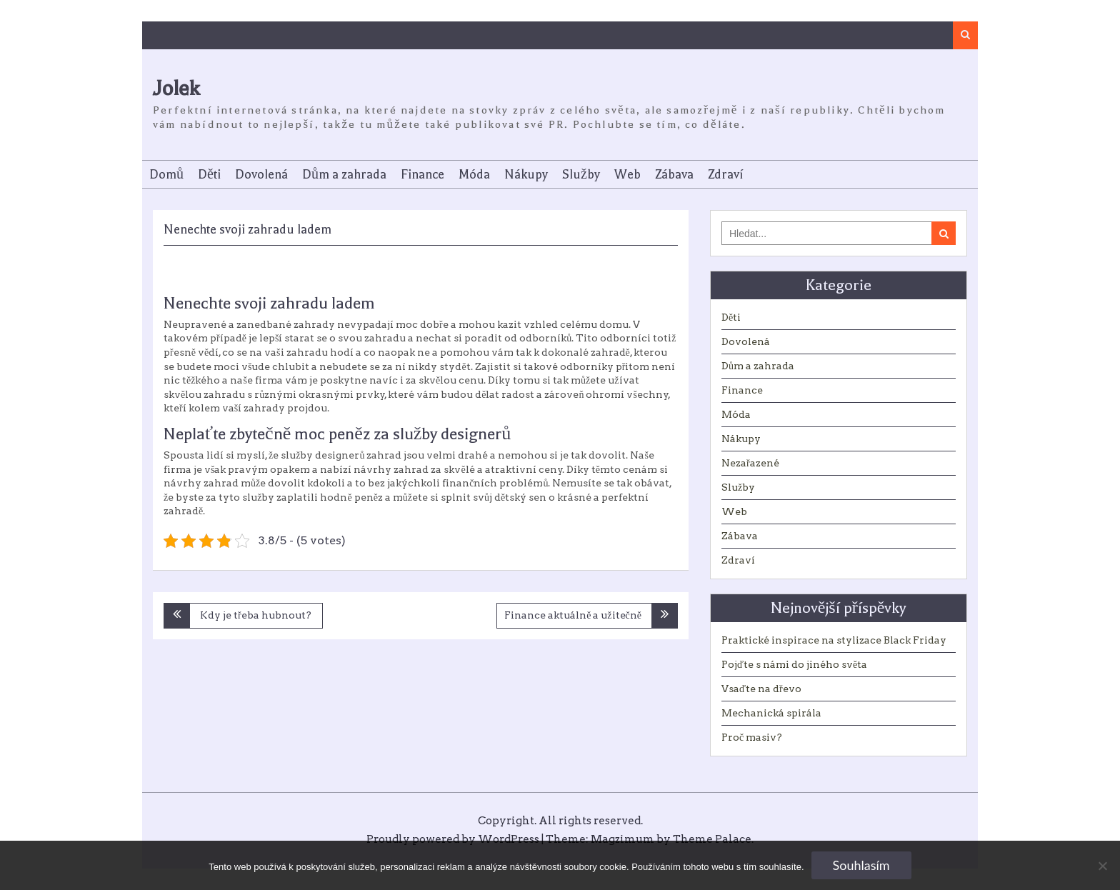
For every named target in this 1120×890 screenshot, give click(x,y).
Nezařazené (750, 463)
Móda (474, 174)
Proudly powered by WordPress (452, 839)
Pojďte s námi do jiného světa (794, 664)
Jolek (176, 88)
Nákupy (526, 174)
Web (627, 174)
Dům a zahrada (344, 174)
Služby (581, 174)
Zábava (674, 174)
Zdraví (725, 174)
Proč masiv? (751, 737)
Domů (166, 174)
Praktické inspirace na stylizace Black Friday (833, 640)
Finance (422, 174)
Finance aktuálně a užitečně (572, 615)
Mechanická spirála (771, 713)
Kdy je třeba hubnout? (255, 615)
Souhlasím (861, 865)
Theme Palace (712, 839)
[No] (1102, 866)
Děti (209, 174)
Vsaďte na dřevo (761, 688)
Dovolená (261, 174)
